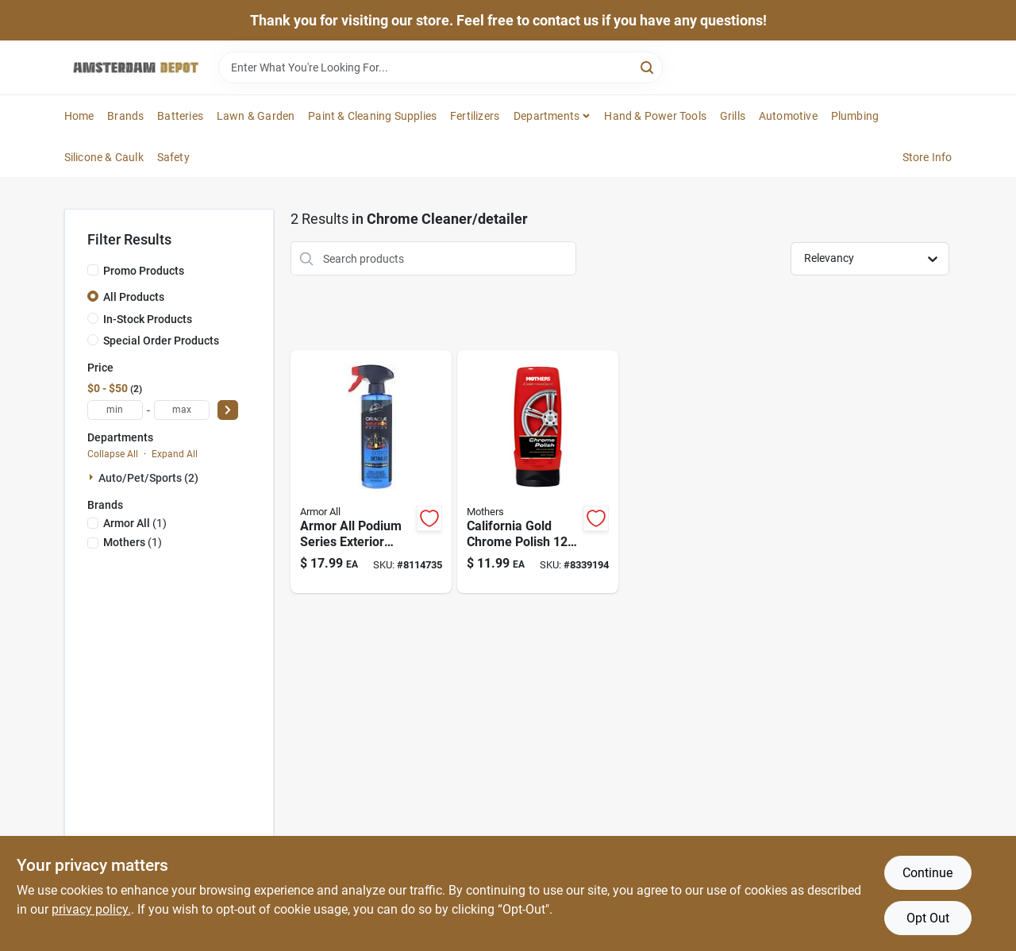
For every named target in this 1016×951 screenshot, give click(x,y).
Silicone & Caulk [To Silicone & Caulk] (104, 157)
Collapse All (112, 454)
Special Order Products (161, 341)
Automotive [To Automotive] (788, 116)
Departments (546, 116)
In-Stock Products (147, 319)
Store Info (927, 157)
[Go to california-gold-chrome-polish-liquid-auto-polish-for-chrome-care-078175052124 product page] (537, 471)
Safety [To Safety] (173, 157)
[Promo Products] (92, 269)
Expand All (175, 454)
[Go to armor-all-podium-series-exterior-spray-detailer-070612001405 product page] (371, 471)
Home (79, 116)
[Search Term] (440, 67)
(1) (135, 523)
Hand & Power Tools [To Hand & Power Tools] (655, 116)
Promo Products (143, 271)
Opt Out (927, 918)
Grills (732, 116)
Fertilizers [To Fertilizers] (474, 116)
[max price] (182, 410)
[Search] (648, 66)
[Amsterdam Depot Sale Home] (135, 67)
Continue (927, 872)
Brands (125, 116)
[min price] (115, 410)
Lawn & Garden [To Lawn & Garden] (256, 116)
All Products (133, 297)
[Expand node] (93, 477)
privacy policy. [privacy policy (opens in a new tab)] (91, 909)
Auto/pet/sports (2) (148, 478)
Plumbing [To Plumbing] (855, 116)
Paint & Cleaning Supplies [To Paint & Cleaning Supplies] (372, 116)
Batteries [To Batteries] (180, 116)
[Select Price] (227, 410)
